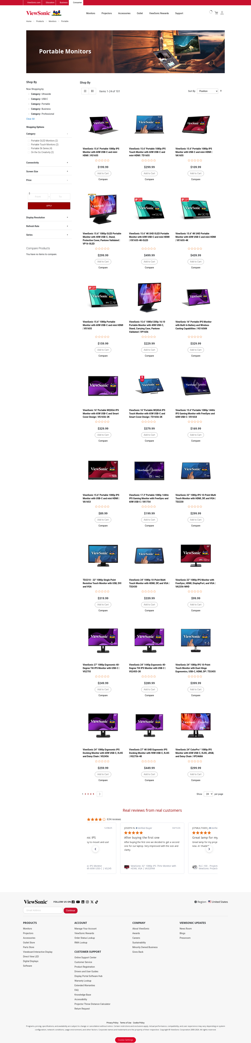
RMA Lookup (80, 942)
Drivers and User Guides (86, 971)
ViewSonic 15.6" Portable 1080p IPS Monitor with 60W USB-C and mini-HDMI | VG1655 (101, 152)
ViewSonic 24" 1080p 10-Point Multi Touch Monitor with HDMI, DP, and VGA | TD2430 (149, 583)
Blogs (182, 933)
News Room (186, 929)
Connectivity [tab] (32, 163)
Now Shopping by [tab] (35, 89)
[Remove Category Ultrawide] (29, 94)
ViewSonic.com (33, 3)
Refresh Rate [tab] (32, 226)
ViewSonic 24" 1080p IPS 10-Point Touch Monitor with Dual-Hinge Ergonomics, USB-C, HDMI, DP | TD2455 (195, 668)
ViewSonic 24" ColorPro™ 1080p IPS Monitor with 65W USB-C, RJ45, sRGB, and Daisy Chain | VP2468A (194, 753)
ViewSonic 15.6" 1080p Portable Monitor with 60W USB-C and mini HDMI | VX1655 (103, 325)
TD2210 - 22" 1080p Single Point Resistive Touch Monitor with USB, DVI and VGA (102, 583)
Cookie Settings (125, 1040)
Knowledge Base (82, 995)
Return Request (82, 1009)
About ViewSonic (140, 929)
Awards (136, 933)
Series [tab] (29, 235)
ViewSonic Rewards (159, 13)
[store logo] (43, 13)
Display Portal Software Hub (88, 976)
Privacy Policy (112, 1023)
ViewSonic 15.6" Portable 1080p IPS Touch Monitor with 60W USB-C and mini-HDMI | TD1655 (147, 152)
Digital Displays (30, 961)
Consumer (77, 3)
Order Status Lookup (84, 938)
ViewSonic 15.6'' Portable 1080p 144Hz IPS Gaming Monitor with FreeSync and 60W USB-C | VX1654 (195, 413)
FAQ (76, 990)
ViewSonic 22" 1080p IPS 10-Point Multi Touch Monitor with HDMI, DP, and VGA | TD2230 (195, 498)
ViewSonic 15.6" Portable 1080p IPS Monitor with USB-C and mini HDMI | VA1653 (101, 498)
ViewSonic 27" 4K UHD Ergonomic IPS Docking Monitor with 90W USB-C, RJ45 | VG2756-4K (149, 753)
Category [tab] (30, 134)
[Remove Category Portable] (29, 104)
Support (179, 13)
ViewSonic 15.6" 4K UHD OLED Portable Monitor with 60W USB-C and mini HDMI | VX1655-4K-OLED (149, 237)
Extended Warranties (84, 985)
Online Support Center (85, 957)
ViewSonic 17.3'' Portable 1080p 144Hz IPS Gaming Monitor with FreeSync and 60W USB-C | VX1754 (149, 498)
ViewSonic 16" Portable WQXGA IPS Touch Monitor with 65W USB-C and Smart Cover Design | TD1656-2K (147, 413)
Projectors (107, 13)
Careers (136, 938)
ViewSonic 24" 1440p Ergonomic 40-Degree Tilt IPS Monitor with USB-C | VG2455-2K (147, 668)
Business (64, 3)
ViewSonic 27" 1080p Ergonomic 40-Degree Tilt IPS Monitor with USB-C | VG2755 (101, 668)
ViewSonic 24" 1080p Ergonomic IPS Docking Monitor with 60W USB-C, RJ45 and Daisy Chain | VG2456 (103, 753)
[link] (152, 867)
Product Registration (84, 967)
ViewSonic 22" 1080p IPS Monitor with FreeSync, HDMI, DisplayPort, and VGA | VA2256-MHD (195, 583)
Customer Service (83, 962)
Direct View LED (31, 956)
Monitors (90, 13)
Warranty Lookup (82, 981)
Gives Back (137, 952)
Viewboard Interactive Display (37, 952)
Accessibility (80, 999)
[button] (103, 179)
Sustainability (139, 942)
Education (50, 3)
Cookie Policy (138, 1023)
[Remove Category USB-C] (29, 99)
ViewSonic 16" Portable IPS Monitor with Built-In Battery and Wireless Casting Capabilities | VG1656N (193, 325)
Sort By (191, 91)
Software (27, 966)
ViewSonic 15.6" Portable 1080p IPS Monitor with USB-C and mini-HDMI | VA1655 (193, 152)
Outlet (140, 13)
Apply (49, 206)
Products (40, 21)
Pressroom (185, 938)
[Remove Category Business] (29, 109)
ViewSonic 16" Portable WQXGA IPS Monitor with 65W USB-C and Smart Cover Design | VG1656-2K (101, 413)
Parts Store (28, 947)
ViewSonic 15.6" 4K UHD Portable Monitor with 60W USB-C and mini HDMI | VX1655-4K (195, 237)
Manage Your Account (85, 929)
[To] (60, 196)
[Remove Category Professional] (29, 114)
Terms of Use (125, 1023)
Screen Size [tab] (32, 171)
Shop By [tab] (85, 82)
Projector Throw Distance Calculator (92, 1004)
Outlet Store (29, 942)
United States (218, 902)
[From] (38, 196)
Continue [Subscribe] (70, 910)
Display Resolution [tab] (35, 217)
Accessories (124, 13)
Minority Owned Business (145, 947)
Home (29, 21)
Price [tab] (29, 180)
